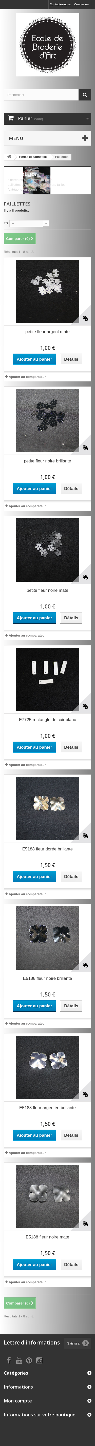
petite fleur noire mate (47, 590)
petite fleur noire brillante (47, 461)
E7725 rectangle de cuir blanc (47, 719)
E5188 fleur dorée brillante (47, 849)
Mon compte (18, 1401)
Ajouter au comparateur (27, 377)
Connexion (81, 4)
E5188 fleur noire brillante (47, 978)
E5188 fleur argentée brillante (47, 1107)
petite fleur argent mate (47, 331)
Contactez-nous (60, 4)
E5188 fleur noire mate (47, 1237)
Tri (6, 223)
